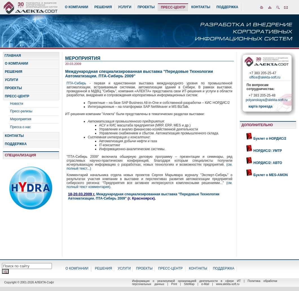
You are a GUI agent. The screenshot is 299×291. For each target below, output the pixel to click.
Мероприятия (20, 119)
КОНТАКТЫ (200, 7)
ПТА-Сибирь (78, 83)
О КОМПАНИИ (76, 7)
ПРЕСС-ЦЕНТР (173, 7)
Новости (16, 104)
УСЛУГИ (124, 7)
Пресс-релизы (21, 111)
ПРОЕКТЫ (146, 7)
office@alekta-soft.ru (264, 77)
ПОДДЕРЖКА (227, 7)
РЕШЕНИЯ (103, 7)
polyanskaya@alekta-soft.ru (266, 100)
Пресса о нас (20, 127)
